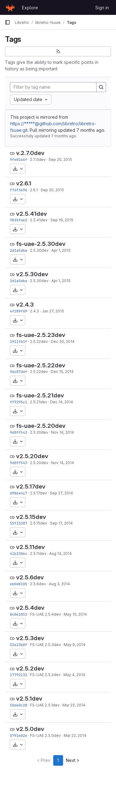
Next (73, 760)
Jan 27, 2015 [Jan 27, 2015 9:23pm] (53, 311)
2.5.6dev (38, 584)
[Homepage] (10, 7)
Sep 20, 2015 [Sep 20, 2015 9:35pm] (60, 159)
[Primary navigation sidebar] (7, 22)
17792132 (18, 674)
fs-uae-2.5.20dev (41, 425)
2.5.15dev (38, 523)
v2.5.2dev (30, 668)
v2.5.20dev (32, 456)
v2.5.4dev (30, 607)
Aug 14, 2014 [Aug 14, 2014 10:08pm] (60, 553)
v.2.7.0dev (30, 153)
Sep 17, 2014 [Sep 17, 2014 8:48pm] (61, 523)
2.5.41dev (39, 220)
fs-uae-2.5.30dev (41, 243)
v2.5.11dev (30, 547)
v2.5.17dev (30, 486)
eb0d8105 (18, 584)
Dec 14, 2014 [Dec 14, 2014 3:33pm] (61, 402)
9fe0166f (18, 159)
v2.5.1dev (29, 698)
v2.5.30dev (32, 274)
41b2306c (18, 553)
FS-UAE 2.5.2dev (45, 674)
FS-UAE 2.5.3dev (45, 644)
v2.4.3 (25, 304)
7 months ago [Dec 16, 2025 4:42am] (90, 130)
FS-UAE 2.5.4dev (45, 614)
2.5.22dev (39, 341)
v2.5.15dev (31, 516)
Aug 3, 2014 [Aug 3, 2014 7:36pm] (59, 584)
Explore (30, 7)
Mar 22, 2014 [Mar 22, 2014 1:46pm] (75, 735)
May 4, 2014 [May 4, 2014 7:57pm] (74, 674)
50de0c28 (18, 705)
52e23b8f (18, 644)
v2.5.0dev (30, 729)
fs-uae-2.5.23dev (40, 335)
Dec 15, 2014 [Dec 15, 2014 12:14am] (62, 371)
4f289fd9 (18, 311)
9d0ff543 (18, 432)
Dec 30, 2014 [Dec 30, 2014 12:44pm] (63, 341)
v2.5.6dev (30, 577)
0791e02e (18, 735)
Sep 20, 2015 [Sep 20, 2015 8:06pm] (52, 190)
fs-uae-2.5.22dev (40, 365)
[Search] (101, 87)
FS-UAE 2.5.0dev (45, 735)
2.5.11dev (38, 553)
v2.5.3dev (30, 638)
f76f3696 (18, 190)
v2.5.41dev (31, 213)
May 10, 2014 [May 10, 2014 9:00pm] (75, 614)
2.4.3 (34, 311)
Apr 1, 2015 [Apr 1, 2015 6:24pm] (61, 250)
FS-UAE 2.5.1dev (45, 705)
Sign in (102, 7)
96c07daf (18, 371)
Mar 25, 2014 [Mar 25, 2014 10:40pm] (73, 705)
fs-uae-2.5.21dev (40, 395)
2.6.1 (34, 190)
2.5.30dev (39, 250)
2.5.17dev (38, 493)
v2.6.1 (23, 183)
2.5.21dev (38, 402)
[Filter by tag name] (53, 87)
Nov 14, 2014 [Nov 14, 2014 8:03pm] (62, 432)
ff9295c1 (18, 402)
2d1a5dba (18, 250)
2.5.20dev (39, 432)
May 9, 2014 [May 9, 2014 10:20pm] (74, 644)
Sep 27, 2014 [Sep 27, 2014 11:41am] (61, 493)
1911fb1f (18, 341)
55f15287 (18, 523)
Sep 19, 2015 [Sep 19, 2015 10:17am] (61, 220)
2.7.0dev (38, 159)
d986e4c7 (18, 493)
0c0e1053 (18, 614)
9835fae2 (18, 220)
